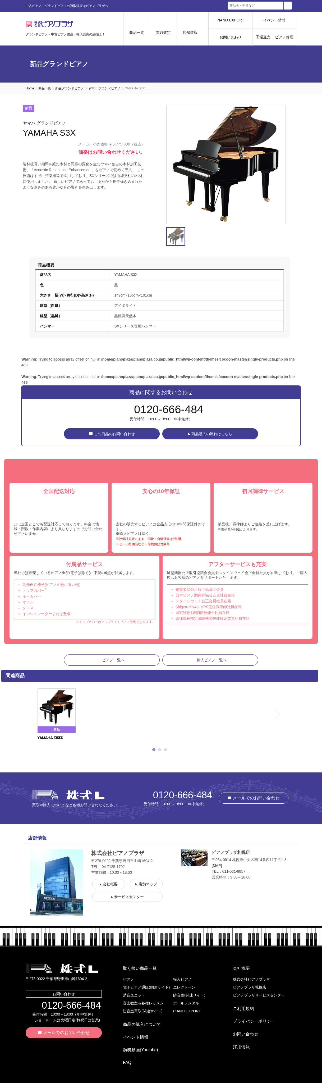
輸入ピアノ (182, 979)
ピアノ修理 (284, 37)
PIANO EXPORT (230, 20)
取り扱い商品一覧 (136, 970)
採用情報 (237, 1032)
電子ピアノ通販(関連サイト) (146, 987)
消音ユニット (134, 995)
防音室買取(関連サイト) (142, 1011)
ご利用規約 (239, 1006)
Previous (30, 718)
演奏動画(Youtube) (136, 1039)
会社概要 (237, 970)
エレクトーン (184, 987)
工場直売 (263, 37)
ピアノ (128, 979)
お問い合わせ (230, 37)
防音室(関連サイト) (189, 995)
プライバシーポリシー (250, 1015)
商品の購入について (138, 1022)
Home (30, 88)
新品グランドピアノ (69, 88)
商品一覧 (44, 88)
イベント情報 (274, 20)
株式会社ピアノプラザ (68, 799)
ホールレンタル (186, 1003)
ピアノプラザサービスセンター (259, 995)
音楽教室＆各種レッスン (143, 1003)
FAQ (123, 1047)
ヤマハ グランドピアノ (104, 88)
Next (288, 718)
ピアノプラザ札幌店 (249, 987)
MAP (217, 870)
